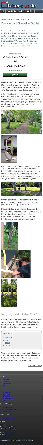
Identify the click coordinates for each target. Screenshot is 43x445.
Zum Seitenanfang (35, 366)
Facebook (8, 338)
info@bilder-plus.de (10, 435)
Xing (6, 340)
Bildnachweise (7, 383)
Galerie (21, 11)
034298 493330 (10, 433)
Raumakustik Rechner (9, 418)
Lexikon (30, 11)
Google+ (8, 345)
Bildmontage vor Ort (8, 407)
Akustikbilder (11, 11)
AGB (4, 385)
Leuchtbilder (6, 394)
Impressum (6, 379)
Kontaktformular (5, 437)
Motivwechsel (7, 411)
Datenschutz (6, 381)
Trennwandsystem (8, 398)
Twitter (7, 343)
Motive (4, 400)
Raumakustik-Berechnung (10, 409)
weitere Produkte (7, 396)
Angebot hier (15, 75)
